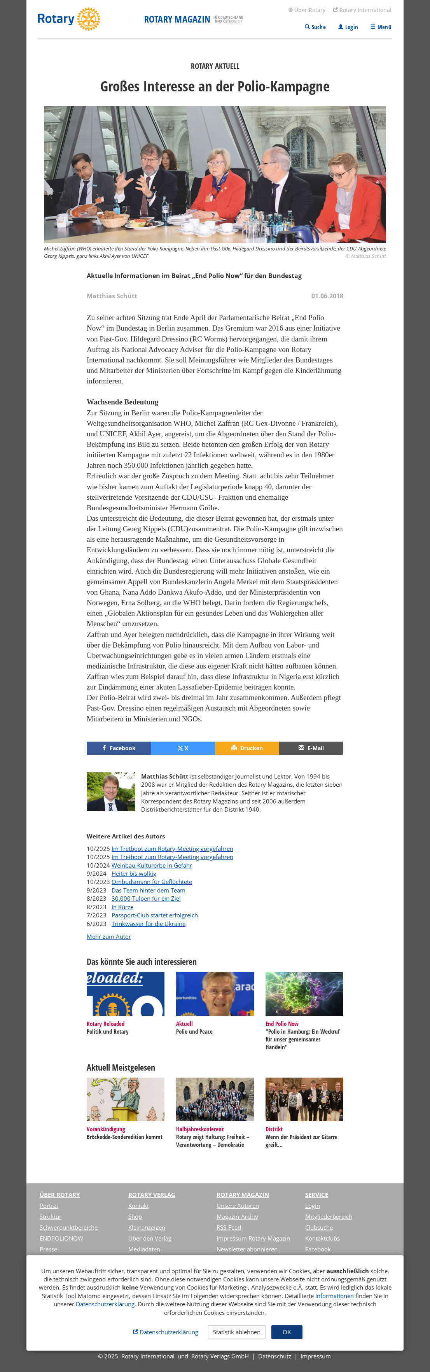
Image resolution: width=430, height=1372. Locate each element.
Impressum (316, 1356)
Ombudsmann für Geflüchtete (152, 882)
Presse (48, 1249)
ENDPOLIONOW (61, 1238)
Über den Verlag (149, 1238)
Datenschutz (274, 1356)
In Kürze (122, 907)
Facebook (318, 1249)
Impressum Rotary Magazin (253, 1238)
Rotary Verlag (151, 1195)
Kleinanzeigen (146, 1227)
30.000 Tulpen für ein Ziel (146, 898)
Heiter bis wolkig (134, 873)
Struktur (50, 1216)
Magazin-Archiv (237, 1216)
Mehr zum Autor (109, 936)
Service (316, 1195)
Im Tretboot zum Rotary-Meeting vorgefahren (172, 848)
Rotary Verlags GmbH (220, 1356)
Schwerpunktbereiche (69, 1227)
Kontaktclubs (322, 1238)
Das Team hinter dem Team (148, 890)
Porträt (49, 1205)
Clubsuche (319, 1227)
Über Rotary (306, 10)
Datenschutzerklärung (105, 1304)
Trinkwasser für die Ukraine (148, 924)
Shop (135, 1216)
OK (287, 1332)
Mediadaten (144, 1249)
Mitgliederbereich (328, 1216)
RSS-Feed (229, 1227)
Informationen (334, 1296)
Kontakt (138, 1205)
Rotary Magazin (243, 1195)
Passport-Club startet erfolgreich (155, 915)
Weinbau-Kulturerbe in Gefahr (152, 865)
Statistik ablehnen (236, 1332)
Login (312, 1205)
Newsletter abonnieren (247, 1249)
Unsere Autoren (238, 1205)
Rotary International (362, 10)
